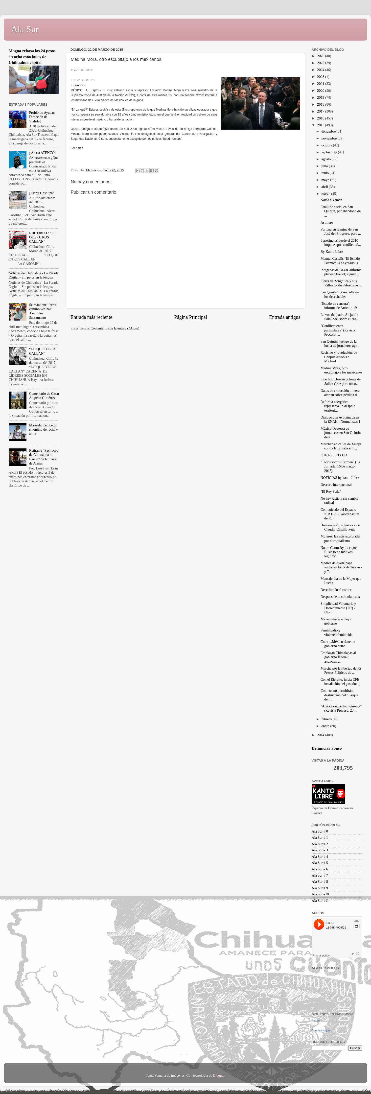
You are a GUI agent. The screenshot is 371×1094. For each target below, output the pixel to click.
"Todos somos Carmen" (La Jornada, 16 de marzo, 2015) (340, 466)
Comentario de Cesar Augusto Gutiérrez (44, 396)
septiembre (330, 152)
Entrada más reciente (91, 317)
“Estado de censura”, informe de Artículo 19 (339, 306)
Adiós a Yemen (331, 200)
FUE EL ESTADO (334, 455)
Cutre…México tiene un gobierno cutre (338, 644)
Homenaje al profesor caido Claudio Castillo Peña (340, 527)
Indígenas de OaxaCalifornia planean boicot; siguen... (341, 272)
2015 (321, 125)
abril (325, 187)
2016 (321, 118)
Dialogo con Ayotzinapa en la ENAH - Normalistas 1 (340, 419)
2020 (321, 91)
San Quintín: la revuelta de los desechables (340, 294)
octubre (327, 145)
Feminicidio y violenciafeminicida (336, 632)
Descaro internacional (336, 485)
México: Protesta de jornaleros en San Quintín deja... (341, 432)
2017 (321, 111)
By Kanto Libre (332, 252)
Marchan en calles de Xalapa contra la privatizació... (341, 446)
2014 (321, 735)
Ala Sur (25, 29)
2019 (321, 97)
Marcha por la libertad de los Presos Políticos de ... (341, 670)
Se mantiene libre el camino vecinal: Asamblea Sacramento (43, 311)
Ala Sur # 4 (320, 857)
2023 (321, 77)
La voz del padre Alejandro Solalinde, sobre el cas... (340, 317)
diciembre (329, 131)
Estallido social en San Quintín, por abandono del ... (341, 211)
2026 (321, 56)
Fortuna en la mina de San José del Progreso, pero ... (341, 231)
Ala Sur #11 (320, 901)
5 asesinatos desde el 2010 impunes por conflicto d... (341, 242)
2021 (321, 84)
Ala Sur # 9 (320, 888)
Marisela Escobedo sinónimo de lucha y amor (43, 429)
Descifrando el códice (336, 590)
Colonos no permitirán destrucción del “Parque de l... (339, 695)
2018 (321, 104)
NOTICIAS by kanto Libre (340, 478)
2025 (321, 63)
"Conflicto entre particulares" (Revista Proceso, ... (338, 330)
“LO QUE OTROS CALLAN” (42, 351)
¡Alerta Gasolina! (41, 193)
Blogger (218, 1075)
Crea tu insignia (321, 1030)
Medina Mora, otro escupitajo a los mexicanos (341, 370)
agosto (327, 159)
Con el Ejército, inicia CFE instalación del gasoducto (340, 681)
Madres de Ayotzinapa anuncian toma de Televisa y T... (341, 567)
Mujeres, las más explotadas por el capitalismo (341, 538)
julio (325, 166)
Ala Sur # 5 (320, 863)
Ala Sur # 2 (320, 844)
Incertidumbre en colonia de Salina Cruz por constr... (341, 381)
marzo (326, 194)
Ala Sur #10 (320, 894)
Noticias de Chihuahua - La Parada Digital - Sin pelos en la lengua (33, 275)
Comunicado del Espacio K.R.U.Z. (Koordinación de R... (340, 514)
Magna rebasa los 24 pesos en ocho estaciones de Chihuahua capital (32, 56)
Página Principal (190, 317)
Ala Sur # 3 (320, 850)
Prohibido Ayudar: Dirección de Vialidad (42, 117)
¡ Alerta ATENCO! (42, 153)
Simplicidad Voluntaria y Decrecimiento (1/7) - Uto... (338, 608)
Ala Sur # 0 (320, 831)
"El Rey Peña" (331, 491)
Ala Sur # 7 (320, 875)
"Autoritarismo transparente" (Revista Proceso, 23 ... (341, 708)
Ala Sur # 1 (320, 837)
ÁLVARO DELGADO (82, 70)
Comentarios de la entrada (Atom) (115, 328)
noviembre (330, 138)
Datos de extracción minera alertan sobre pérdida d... (340, 393)
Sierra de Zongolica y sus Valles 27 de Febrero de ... (341, 283)
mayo (326, 180)
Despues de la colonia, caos (340, 597)
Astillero (327, 222)
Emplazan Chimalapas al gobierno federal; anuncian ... (338, 657)
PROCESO (80, 85)
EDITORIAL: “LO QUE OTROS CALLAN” (42, 237)
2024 (321, 70)
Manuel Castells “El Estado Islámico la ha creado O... (341, 260)
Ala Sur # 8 (320, 882)
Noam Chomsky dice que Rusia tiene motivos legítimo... (339, 552)
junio (326, 173)
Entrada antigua (285, 317)
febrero (327, 719)
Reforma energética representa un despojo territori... (338, 406)
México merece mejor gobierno (336, 621)
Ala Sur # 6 (320, 869)
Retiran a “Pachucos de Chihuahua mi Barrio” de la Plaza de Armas (43, 456)
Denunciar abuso (327, 748)
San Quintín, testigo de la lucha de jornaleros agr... (340, 343)
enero (326, 726)
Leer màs (77, 148)
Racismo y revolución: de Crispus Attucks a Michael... (339, 356)
